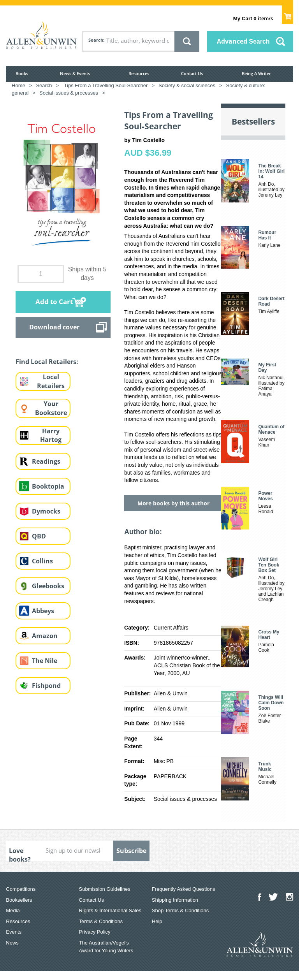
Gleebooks (48, 586)
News (12, 943)
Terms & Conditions (101, 921)
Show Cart (287, 14)
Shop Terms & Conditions (180, 910)
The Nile (44, 660)
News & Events (75, 73)
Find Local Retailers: (47, 361)
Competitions (20, 889)
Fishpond (46, 685)
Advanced (243, 41)
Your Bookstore (51, 408)
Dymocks (46, 511)
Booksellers (19, 900)
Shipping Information (175, 900)
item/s (253, 18)
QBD (39, 536)
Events (13, 932)
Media (12, 910)
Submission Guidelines (104, 889)
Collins (42, 561)
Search (95, 40)
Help (157, 921)
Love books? (20, 853)
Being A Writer (256, 73)
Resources (138, 73)
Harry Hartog (51, 435)
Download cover (54, 327)
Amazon (45, 636)
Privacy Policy (95, 932)
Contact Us (192, 73)
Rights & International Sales (110, 910)
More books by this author (173, 503)
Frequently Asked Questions (183, 889)
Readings (46, 461)
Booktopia (48, 486)
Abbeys (43, 611)
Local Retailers (51, 381)
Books (22, 73)
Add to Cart (54, 301)
